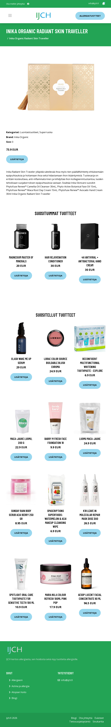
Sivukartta (98, 721)
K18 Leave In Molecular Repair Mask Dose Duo (90, 514)
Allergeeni (17, 680)
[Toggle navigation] (10, 15)
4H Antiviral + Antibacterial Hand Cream (89, 261)
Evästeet (99, 718)
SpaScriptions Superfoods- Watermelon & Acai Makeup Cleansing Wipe (56, 518)
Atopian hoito (19, 692)
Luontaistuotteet (29, 132)
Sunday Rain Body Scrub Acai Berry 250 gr (21, 514)
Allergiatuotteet (90, 15)
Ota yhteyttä (85, 718)
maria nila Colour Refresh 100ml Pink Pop (55, 598)
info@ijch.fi (94, 3)
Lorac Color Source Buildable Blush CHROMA (55, 362)
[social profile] (28, 4)
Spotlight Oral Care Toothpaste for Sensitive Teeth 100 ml (21, 598)
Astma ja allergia (20, 686)
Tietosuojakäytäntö (79, 721)
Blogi (14, 698)
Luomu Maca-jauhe (90, 438)
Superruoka (45, 132)
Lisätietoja (17, 159)
